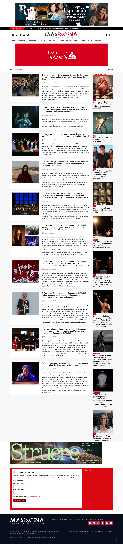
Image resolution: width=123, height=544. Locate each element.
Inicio (13, 41)
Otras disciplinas (96, 353)
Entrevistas (21, 41)
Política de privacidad (34, 497)
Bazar (90, 41)
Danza (94, 135)
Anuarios (61, 41)
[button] (109, 35)
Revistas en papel (71, 41)
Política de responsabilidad (77, 531)
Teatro (94, 100)
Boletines (83, 41)
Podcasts (52, 41)
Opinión (109, 519)
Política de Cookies (107, 531)
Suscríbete (98, 41)
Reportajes (33, 41)
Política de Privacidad (93, 531)
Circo (82, 519)
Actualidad (95, 239)
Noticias (43, 41)
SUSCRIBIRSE (19, 500)
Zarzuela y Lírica (96, 392)
